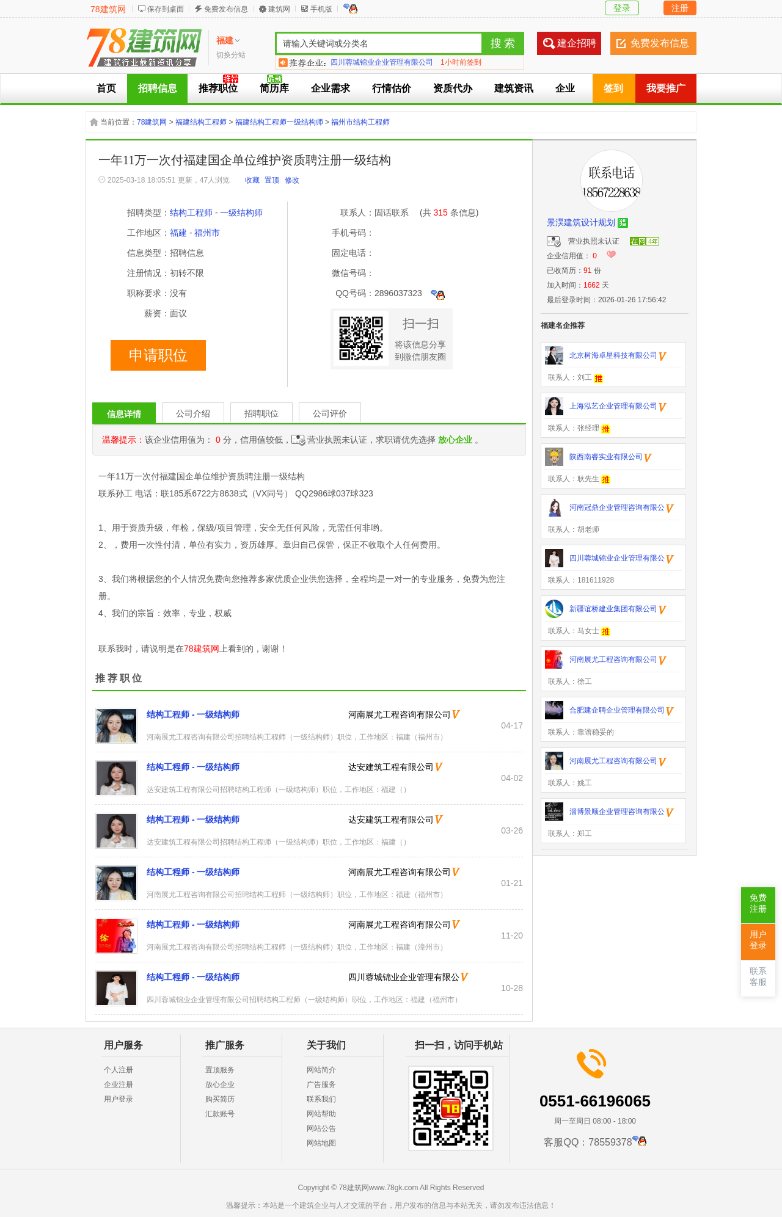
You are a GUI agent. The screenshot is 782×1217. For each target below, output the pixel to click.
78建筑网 (108, 9)
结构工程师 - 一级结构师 (193, 714)
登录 (621, 8)
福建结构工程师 (201, 122)
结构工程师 (191, 212)
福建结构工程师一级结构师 (279, 122)
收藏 (252, 180)
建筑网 (279, 9)
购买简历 (220, 1099)
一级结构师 (241, 212)
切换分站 (231, 55)
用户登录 (118, 1099)
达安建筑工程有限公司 (391, 767)
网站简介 (321, 1070)
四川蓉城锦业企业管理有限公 (403, 977)
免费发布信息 (226, 9)
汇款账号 (220, 1114)
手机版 (321, 9)
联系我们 (321, 1099)
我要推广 (665, 88)
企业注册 (118, 1084)
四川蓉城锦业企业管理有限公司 (382, 62)
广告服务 (321, 1084)
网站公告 (321, 1128)
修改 (292, 180)
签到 (613, 88)
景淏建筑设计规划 (581, 222)
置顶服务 (220, 1070)
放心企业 (220, 1084)
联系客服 (758, 977)
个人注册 (118, 1070)
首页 (106, 88)
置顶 (272, 180)
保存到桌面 (165, 9)
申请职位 (158, 355)
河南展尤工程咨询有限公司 (399, 714)
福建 (178, 233)
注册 (680, 8)
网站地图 (321, 1143)
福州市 (207, 233)
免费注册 (758, 903)
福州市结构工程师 (360, 122)
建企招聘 (576, 43)
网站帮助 (321, 1114)
